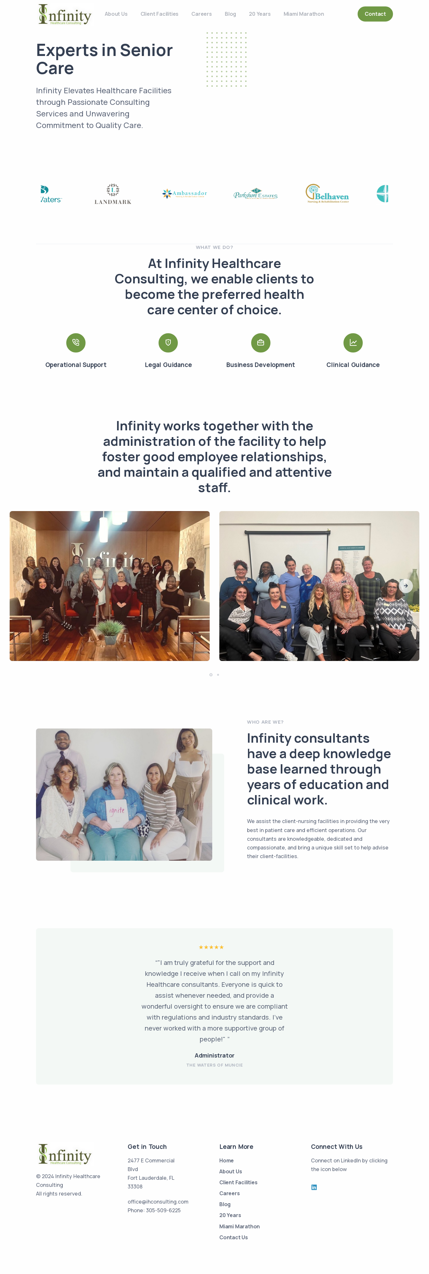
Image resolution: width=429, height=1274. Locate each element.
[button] (406, 586)
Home (226, 1160)
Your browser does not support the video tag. (307, 98)
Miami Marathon (304, 13)
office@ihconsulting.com (158, 1201)
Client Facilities (160, 13)
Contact (375, 13)
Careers (201, 13)
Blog (230, 13)
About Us (116, 13)
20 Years (259, 13)
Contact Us (233, 1237)
